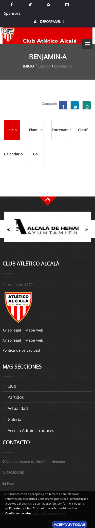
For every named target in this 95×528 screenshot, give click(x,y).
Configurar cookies (18, 513)
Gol (36, 154)
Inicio (28, 66)
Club (12, 386)
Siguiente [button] (87, 229)
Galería (14, 419)
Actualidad (18, 408)
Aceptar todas (69, 524)
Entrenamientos (60, 129)
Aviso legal (12, 330)
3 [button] (55, 244)
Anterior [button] (8, 229)
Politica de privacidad (21, 350)
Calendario (12, 154)
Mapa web (34, 330)
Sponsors (11, 13)
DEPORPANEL (47, 21)
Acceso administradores (31, 430)
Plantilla (36, 129)
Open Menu (87, 44)
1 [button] (40, 244)
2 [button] (47, 244)
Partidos (16, 397)
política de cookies (18, 508)
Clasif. (83, 129)
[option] (47, 229)
